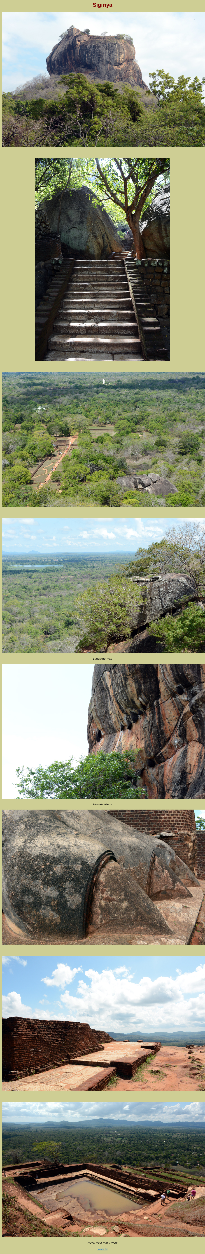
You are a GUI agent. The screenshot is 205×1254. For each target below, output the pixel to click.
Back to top (102, 1249)
